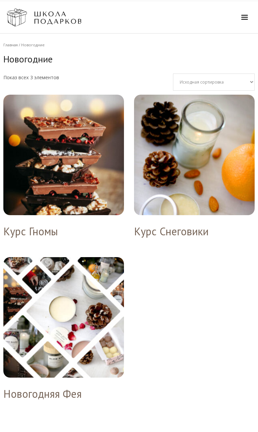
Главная (10, 44)
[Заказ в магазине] (214, 82)
